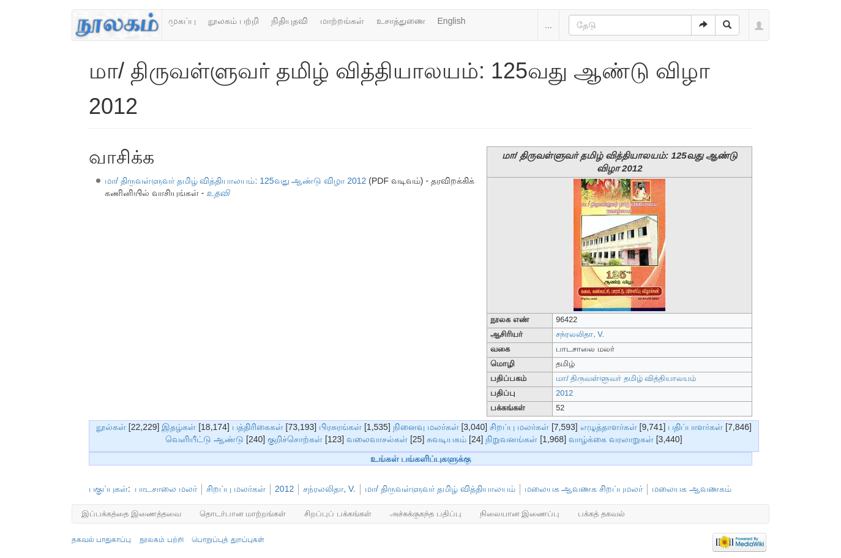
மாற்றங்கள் (342, 21)
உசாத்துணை (400, 21)
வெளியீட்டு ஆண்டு (204, 439)
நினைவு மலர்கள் (426, 427)
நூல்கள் (111, 427)
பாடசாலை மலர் (166, 489)
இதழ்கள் (179, 427)
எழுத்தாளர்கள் (608, 427)
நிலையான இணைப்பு (520, 513)
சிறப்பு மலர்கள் (519, 427)
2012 (564, 393)
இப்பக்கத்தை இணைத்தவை (131, 513)
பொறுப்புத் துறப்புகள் (228, 539)
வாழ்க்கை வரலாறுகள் (611, 439)
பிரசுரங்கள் (340, 427)
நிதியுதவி (289, 21)
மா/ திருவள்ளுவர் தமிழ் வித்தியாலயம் (626, 378)
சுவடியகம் (446, 439)
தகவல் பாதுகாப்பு (101, 539)
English (452, 21)
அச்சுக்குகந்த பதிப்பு (426, 513)
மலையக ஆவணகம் (691, 489)
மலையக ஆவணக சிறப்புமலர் (584, 489)
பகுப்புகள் (108, 489)
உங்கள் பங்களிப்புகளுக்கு (420, 459)
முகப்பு (182, 21)
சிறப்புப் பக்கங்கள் (338, 513)
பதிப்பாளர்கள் (695, 427)
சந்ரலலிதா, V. (580, 334)
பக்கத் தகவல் (601, 513)
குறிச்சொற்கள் (295, 439)
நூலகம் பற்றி (233, 21)
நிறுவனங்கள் (511, 439)
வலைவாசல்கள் (377, 439)
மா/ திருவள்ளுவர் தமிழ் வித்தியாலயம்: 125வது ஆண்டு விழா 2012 (236, 181)
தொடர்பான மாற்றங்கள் (243, 513)
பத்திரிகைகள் (257, 427)
